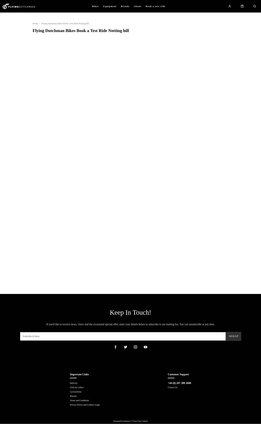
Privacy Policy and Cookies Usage (85, 405)
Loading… (130, 122)
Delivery (73, 383)
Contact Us (172, 387)
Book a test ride (155, 6)
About (137, 6)
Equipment (110, 6)
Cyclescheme (75, 392)
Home (35, 23)
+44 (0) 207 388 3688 (179, 383)
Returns (73, 396)
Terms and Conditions (79, 400)
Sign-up (233, 336)
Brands (125, 6)
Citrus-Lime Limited (139, 421)
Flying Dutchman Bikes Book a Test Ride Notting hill (66, 23)
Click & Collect (77, 387)
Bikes (95, 6)
